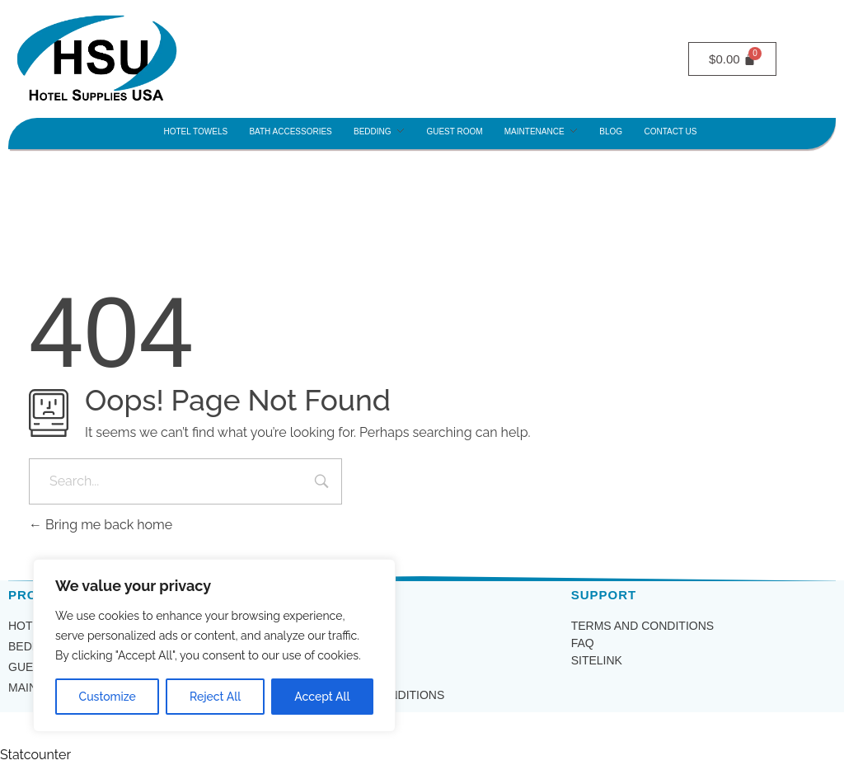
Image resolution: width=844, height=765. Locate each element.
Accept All (321, 696)
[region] (214, 645)
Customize (107, 696)
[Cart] (732, 59)
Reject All (215, 696)
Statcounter (35, 755)
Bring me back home (100, 525)
